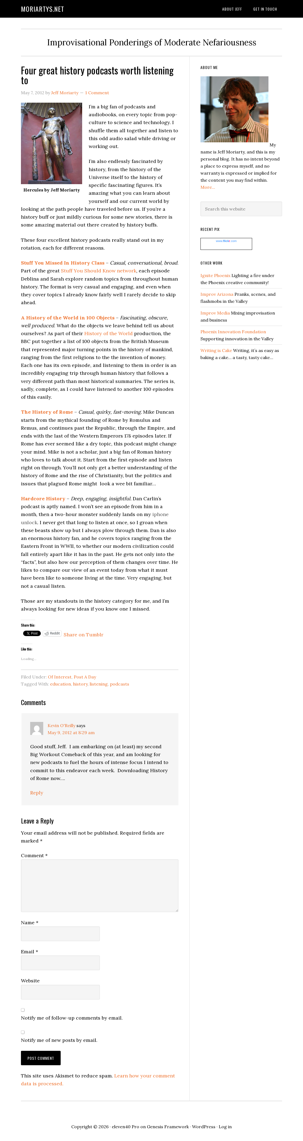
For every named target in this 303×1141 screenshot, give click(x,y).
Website (30, 980)
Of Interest (60, 677)
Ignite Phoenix (215, 275)
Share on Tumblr (83, 633)
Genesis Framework (168, 1126)
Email (29, 951)
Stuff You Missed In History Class (62, 263)
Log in (225, 1126)
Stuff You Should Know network (98, 271)
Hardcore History (43, 498)
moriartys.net (42, 9)
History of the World (108, 333)
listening (99, 684)
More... (207, 187)
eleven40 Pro (125, 1126)
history (80, 684)
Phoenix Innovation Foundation (233, 331)
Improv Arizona (216, 294)
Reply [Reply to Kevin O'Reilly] (36, 793)
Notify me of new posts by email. (59, 1040)
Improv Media (215, 313)
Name (29, 922)
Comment (34, 855)
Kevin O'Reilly (61, 725)
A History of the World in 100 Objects (68, 318)
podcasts (119, 684)
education (60, 684)
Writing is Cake (216, 350)
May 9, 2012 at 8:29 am (71, 732)
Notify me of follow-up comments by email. (72, 1018)
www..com (226, 241)
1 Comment (97, 92)
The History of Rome (47, 412)
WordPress (203, 1126)
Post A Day (85, 677)
